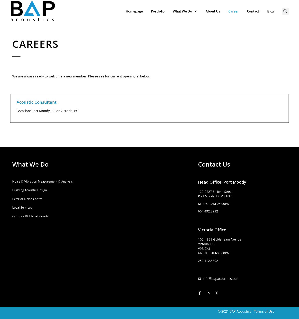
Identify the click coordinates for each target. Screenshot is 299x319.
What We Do (185, 11)
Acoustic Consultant (37, 102)
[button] (285, 11)
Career (233, 11)
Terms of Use (264, 311)
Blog (270, 11)
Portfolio (158, 11)
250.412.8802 (208, 261)
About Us (213, 11)
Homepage (134, 11)
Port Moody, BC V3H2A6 (215, 196)
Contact (253, 11)
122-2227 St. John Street (215, 192)
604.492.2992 (208, 211)
